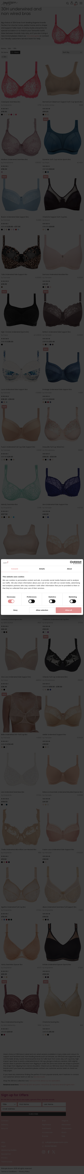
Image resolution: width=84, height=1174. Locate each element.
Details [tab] (42, 569)
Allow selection (42, 610)
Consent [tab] (14, 569)
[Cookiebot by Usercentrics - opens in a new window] (71, 562)
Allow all (68, 610)
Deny (15, 610)
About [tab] (69, 569)
